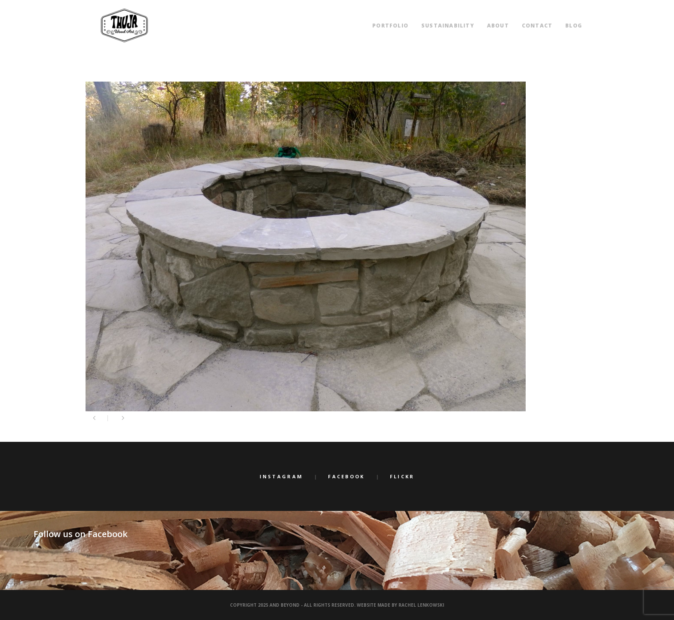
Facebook (346, 476)
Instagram (281, 476)
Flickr (402, 476)
